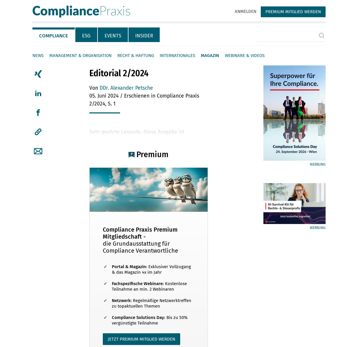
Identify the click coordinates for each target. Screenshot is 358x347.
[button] (38, 132)
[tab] (53, 34)
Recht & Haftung (135, 55)
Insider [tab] (144, 36)
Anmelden (245, 11)
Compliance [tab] (53, 36)
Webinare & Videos (245, 55)
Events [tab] (113, 36)
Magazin (210, 55)
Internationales (177, 55)
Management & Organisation (80, 55)
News (38, 55)
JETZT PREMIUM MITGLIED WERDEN (141, 339)
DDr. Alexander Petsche (126, 88)
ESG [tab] (86, 36)
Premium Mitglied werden (293, 11)
